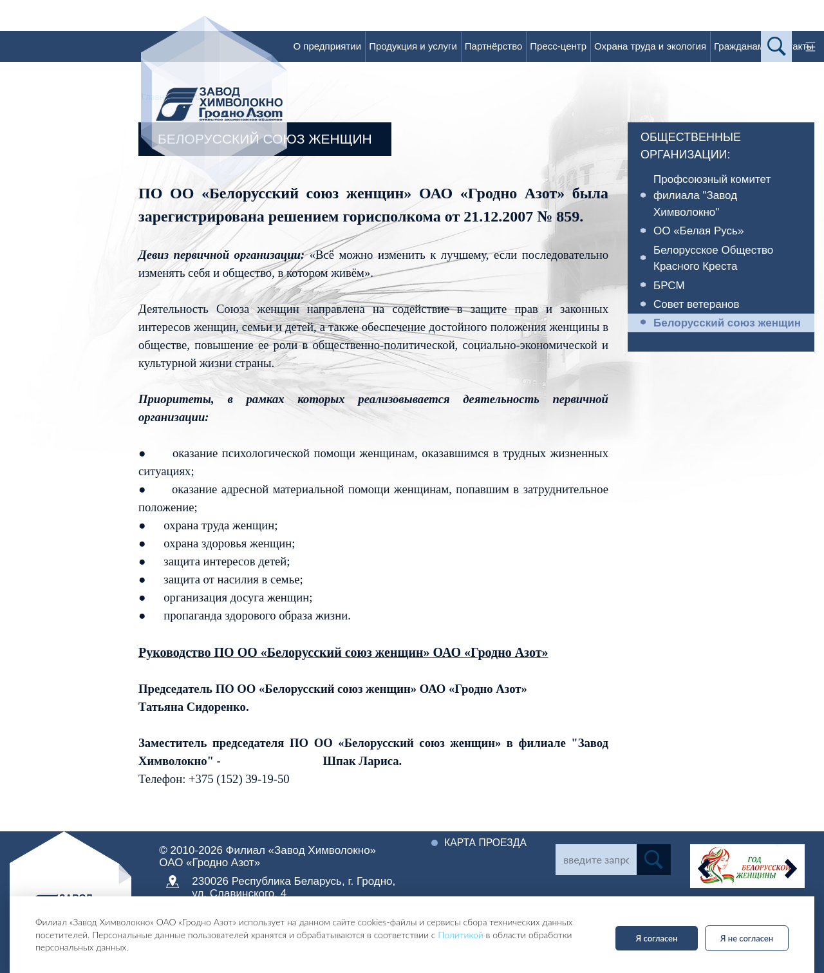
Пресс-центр (558, 46)
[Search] (596, 859)
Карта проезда (486, 842)
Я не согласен (746, 938)
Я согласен (657, 938)
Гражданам (739, 46)
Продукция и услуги (413, 46)
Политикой (460, 934)
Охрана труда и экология (650, 46)
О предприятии (327, 46)
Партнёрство (494, 46)
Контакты (793, 46)
